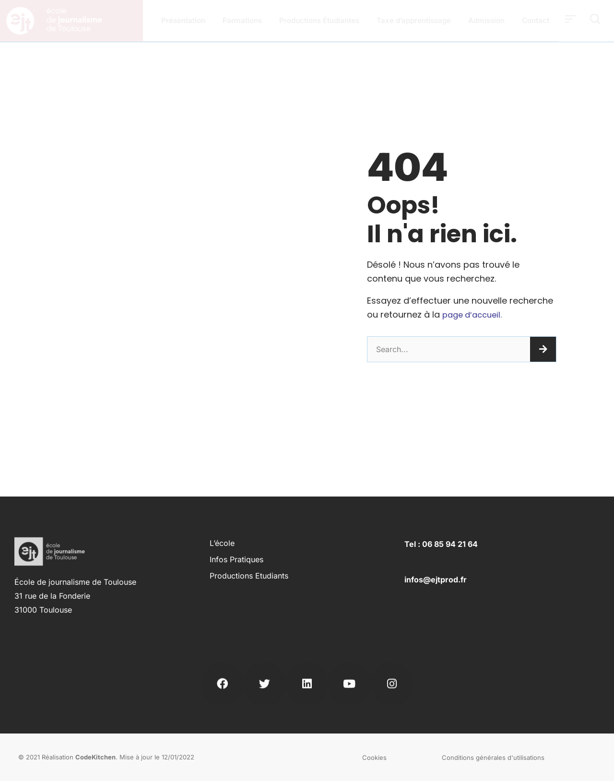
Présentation (183, 20)
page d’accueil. (474, 314)
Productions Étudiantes (319, 20)
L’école (222, 543)
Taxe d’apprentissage (414, 20)
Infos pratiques (236, 559)
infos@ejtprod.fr (435, 579)
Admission (486, 20)
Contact (535, 20)
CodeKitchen (95, 757)
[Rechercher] (543, 349)
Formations (242, 20)
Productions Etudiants (249, 575)
